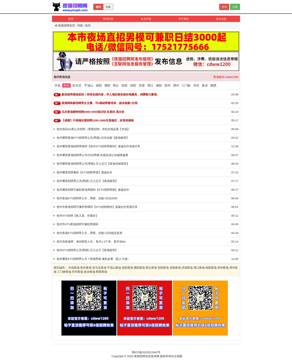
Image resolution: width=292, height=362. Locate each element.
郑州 (167, 85)
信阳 (133, 85)
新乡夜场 (89, 271)
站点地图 (176, 356)
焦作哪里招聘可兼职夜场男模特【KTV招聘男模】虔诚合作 (93, 189)
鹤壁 (213, 85)
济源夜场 (187, 267)
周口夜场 (199, 267)
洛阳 (99, 85)
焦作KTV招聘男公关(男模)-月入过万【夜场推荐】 (87, 250)
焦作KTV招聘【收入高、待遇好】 (77, 215)
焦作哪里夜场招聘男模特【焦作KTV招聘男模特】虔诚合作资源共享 (98, 146)
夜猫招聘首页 (66, 25)
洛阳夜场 (127, 267)
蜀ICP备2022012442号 (146, 352)
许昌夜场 (74, 267)
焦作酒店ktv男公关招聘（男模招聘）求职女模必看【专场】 (93, 129)
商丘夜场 (151, 267)
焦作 (98, 6)
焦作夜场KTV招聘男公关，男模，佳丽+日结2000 (87, 198)
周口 (150, 85)
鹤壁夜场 (101, 271)
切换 (108, 6)
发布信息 (221, 18)
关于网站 (183, 18)
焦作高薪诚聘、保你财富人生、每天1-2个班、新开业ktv (91, 241)
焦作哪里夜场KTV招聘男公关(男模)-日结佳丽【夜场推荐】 (93, 137)
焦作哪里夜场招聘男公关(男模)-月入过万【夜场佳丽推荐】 (93, 163)
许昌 (58, 85)
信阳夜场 (175, 267)
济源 (142, 85)
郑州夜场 (222, 267)
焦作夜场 (85, 267)
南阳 (159, 85)
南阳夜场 (211, 267)
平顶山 (88, 85)
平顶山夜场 (114, 267)
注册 (235, 6)
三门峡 (186, 85)
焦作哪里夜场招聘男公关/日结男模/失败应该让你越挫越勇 (92, 155)
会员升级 (146, 18)
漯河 (176, 85)
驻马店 (76, 85)
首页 (70, 18)
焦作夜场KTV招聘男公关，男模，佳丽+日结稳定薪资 (89, 232)
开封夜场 (77, 271)
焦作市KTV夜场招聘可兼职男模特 (77, 224)
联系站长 (108, 18)
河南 (80, 25)
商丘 (116, 85)
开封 (196, 85)
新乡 (205, 85)
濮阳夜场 (139, 267)
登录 (224, 6)
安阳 (124, 85)
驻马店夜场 (99, 267)
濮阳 (107, 85)
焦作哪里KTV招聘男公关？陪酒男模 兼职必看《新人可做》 (93, 258)
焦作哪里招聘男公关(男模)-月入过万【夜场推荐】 (87, 180)
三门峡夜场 (64, 271)
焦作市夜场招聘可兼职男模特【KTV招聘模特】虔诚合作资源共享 (97, 206)
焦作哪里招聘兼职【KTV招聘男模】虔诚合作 (84, 172)
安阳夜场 (163, 267)
